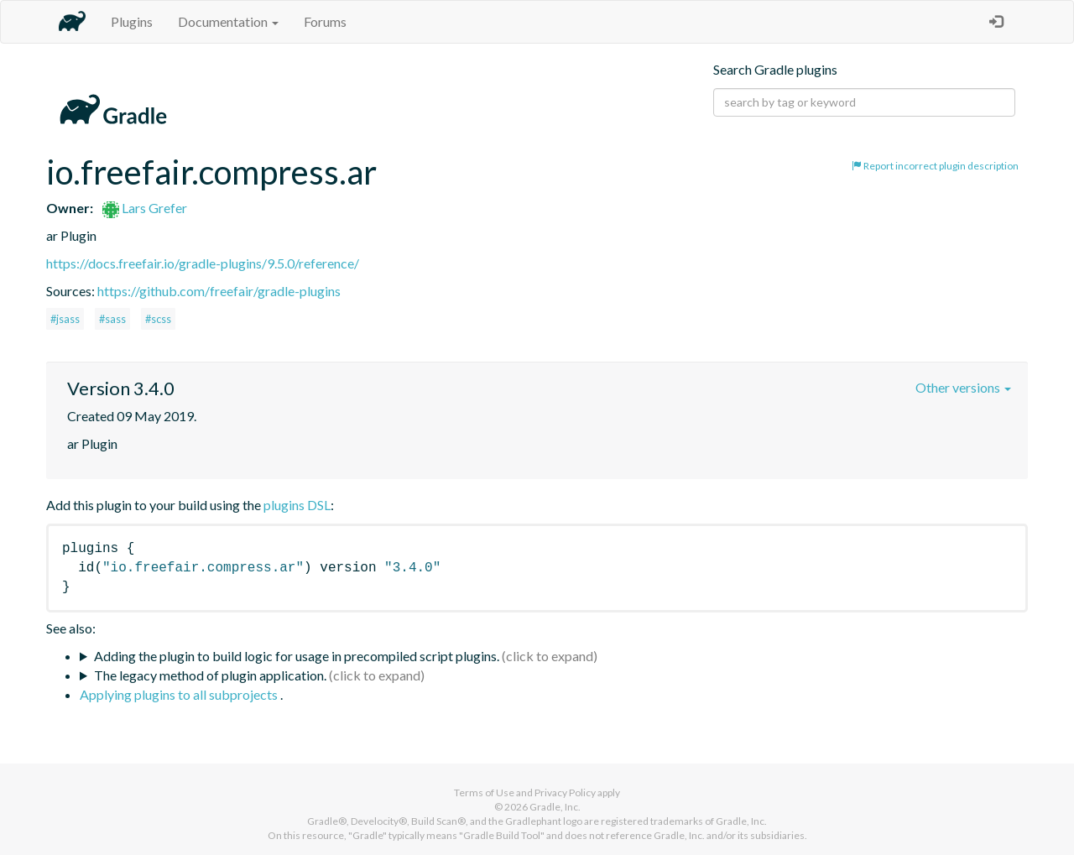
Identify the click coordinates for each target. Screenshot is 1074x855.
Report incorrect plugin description (935, 165)
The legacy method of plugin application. (210, 675)
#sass (112, 319)
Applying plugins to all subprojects (180, 694)
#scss (158, 319)
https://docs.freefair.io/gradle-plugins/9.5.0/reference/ (202, 263)
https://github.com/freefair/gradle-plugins (219, 291)
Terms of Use (484, 792)
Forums (325, 21)
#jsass (65, 319)
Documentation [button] (228, 21)
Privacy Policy (565, 792)
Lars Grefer (144, 208)
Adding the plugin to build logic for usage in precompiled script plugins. (296, 656)
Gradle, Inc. (555, 806)
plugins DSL (297, 505)
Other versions (963, 387)
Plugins (132, 21)
